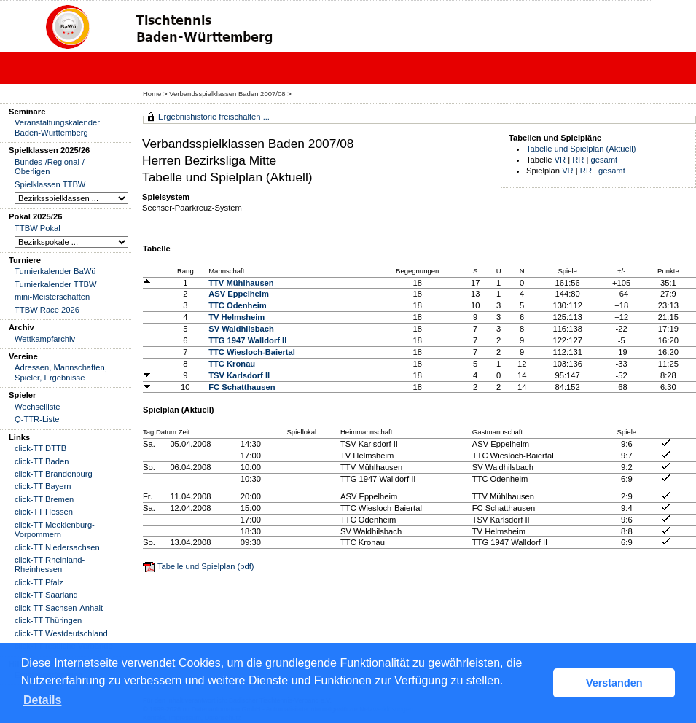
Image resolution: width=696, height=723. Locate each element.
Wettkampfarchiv (45, 339)
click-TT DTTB (40, 448)
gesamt (604, 159)
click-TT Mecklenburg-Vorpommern (55, 529)
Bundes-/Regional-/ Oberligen (50, 166)
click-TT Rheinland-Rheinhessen (50, 564)
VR (560, 159)
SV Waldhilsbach (241, 328)
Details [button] (42, 700)
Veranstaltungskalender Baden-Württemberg (57, 127)
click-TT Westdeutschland (61, 633)
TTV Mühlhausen (241, 282)
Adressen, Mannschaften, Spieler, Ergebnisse (61, 372)
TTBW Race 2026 (47, 309)
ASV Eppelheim (238, 293)
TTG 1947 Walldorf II (247, 340)
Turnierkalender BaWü (55, 271)
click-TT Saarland (46, 594)
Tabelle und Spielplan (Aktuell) (581, 148)
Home (152, 94)
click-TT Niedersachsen (57, 547)
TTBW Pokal (37, 228)
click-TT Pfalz (39, 582)
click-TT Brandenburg (54, 473)
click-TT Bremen (44, 499)
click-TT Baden (42, 461)
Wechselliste (37, 406)
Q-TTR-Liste (37, 419)
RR (578, 159)
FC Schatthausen (241, 387)
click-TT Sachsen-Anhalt (59, 607)
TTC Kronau (231, 363)
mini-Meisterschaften (52, 296)
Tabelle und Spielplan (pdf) (205, 566)
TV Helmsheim (236, 317)
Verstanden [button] (614, 683)
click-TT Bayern (43, 486)
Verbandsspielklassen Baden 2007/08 (228, 94)
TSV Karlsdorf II (239, 375)
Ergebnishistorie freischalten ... (214, 116)
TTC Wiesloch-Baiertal (251, 352)
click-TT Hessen (44, 511)
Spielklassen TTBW (50, 184)
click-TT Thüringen (48, 620)
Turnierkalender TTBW (56, 284)
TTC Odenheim (237, 305)
